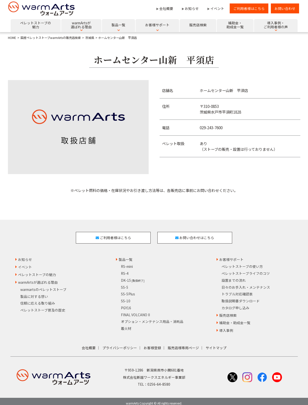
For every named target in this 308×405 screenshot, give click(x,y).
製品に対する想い (34, 292)
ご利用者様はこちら (249, 8)
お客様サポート (231, 255)
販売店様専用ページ (183, 343)
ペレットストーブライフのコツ (246, 269)
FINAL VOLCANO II (135, 310)
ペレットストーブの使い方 (242, 262)
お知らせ (192, 8)
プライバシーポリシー (119, 343)
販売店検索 (228, 311)
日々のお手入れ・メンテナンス (246, 282)
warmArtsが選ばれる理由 (38, 278)
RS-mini (127, 262)
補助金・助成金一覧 (235, 318)
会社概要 (166, 8)
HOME (12, 37)
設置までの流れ (234, 276)
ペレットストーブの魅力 (37, 270)
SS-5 (124, 282)
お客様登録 (152, 343)
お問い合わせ (285, 8)
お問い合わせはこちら (196, 235)
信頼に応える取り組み (37, 299)
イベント (217, 8)
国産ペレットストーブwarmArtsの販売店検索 (51, 37)
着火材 (126, 324)
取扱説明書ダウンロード (241, 296)
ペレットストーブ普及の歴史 (42, 306)
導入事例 (226, 326)
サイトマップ (216, 343)
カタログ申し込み (235, 303)
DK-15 (132, 276)
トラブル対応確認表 (237, 289)
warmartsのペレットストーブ (43, 285)
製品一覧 (126, 255)
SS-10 (125, 296)
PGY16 (126, 303)
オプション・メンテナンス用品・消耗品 (152, 317)
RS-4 (125, 269)
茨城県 (89, 37)
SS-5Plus (128, 289)
